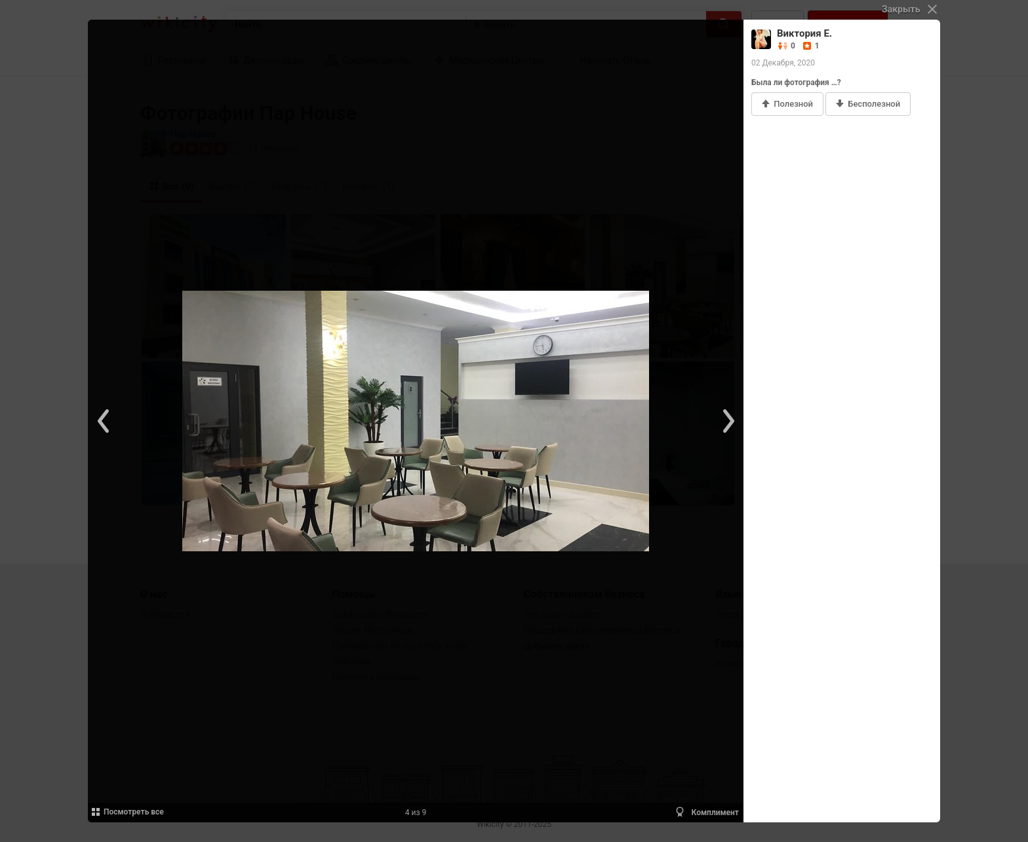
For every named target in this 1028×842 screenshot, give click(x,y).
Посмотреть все (127, 811)
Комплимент (706, 812)
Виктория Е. (804, 33)
